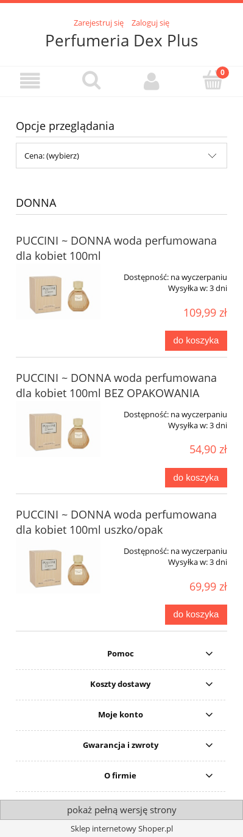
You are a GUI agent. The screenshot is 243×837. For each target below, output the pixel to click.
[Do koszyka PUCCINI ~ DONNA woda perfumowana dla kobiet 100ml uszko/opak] (196, 615)
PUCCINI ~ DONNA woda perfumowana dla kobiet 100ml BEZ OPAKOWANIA (116, 385)
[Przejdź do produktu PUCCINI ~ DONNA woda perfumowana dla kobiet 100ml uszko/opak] (58, 565)
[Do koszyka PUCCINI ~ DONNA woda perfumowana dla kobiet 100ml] (196, 341)
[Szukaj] (91, 79)
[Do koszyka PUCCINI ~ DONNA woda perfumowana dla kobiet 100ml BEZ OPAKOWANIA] (196, 478)
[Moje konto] (152, 80)
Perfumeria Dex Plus (121, 40)
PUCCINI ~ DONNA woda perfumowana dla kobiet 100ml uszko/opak (116, 522)
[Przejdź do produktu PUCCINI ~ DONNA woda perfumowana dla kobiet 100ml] (58, 292)
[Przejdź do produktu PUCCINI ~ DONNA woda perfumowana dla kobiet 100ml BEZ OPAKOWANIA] (58, 429)
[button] (30, 80)
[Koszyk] (212, 79)
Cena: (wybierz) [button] (51, 155)
